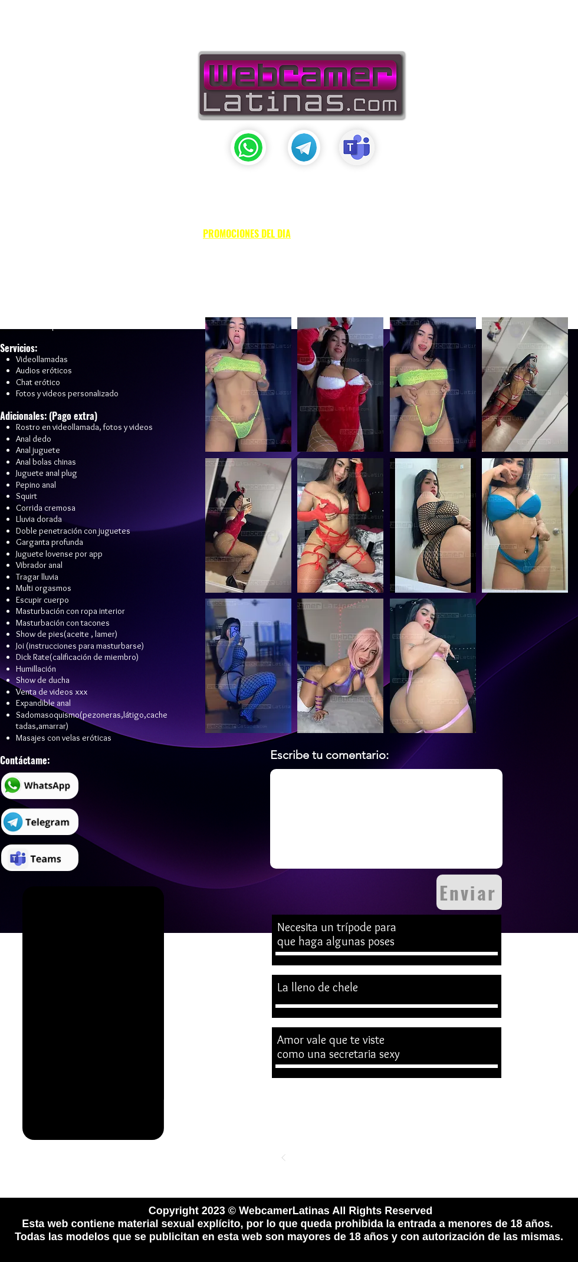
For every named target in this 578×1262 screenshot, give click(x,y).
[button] (278, 27)
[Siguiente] (490, 1157)
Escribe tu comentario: (329, 755)
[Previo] (283, 1157)
